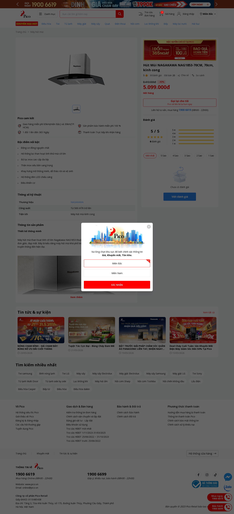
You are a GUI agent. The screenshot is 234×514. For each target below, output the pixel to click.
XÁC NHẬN (117, 284)
